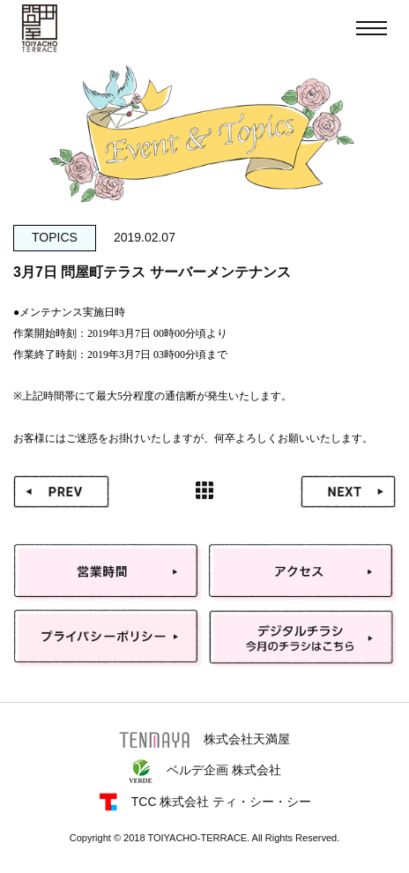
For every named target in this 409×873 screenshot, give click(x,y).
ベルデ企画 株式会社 (204, 771)
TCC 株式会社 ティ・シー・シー (205, 802)
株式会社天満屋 (204, 740)
